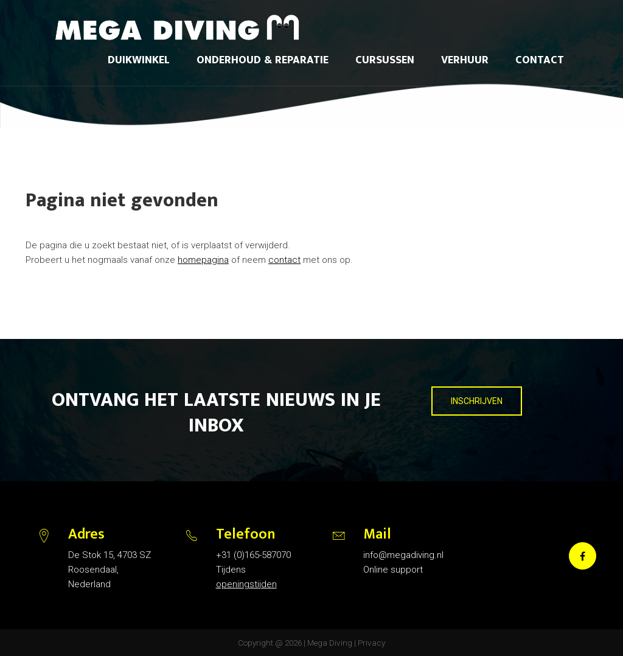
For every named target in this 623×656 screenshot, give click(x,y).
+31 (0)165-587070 (253, 555)
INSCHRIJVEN (477, 401)
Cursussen (384, 60)
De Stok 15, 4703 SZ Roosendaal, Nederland (109, 570)
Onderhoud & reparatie (263, 60)
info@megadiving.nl (403, 555)
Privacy (371, 642)
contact (284, 259)
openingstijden (246, 584)
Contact (539, 60)
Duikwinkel (139, 60)
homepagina (203, 259)
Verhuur (465, 60)
